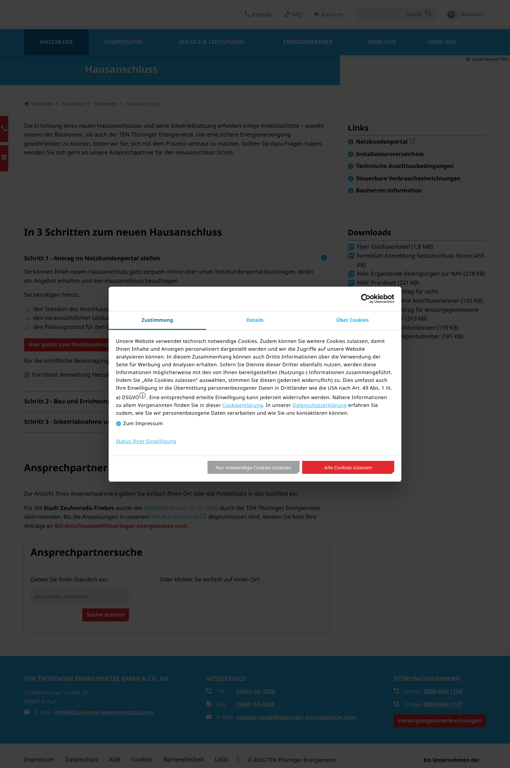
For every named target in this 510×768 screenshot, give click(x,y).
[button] (142, 395)
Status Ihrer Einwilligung (146, 441)
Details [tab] (255, 320)
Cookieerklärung (242, 405)
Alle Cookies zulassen (348, 467)
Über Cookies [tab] (352, 320)
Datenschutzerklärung (320, 405)
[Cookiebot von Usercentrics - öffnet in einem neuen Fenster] (365, 299)
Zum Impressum (143, 423)
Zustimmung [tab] (157, 320)
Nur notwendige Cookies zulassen (253, 467)
